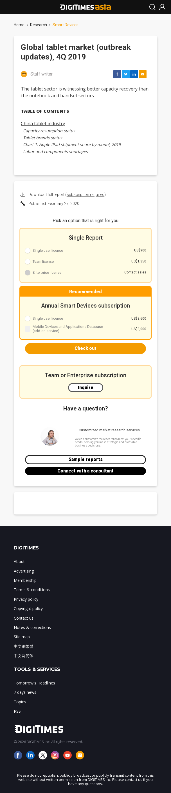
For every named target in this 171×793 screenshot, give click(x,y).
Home (19, 25)
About (19, 561)
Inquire (85, 387)
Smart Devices (65, 25)
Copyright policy (28, 608)
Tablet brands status (42, 137)
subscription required (85, 194)
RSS (17, 711)
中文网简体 (23, 655)
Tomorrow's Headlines (34, 683)
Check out (85, 348)
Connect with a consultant (85, 471)
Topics (20, 701)
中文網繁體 (23, 646)
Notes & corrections (32, 627)
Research (38, 25)
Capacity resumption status (49, 130)
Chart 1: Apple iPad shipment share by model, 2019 (72, 144)
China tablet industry (43, 123)
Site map (22, 636)
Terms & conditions (32, 589)
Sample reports (86, 459)
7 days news (25, 692)
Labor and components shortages (55, 151)
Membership (25, 580)
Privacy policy (26, 599)
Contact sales (135, 272)
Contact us (23, 618)
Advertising (24, 571)
